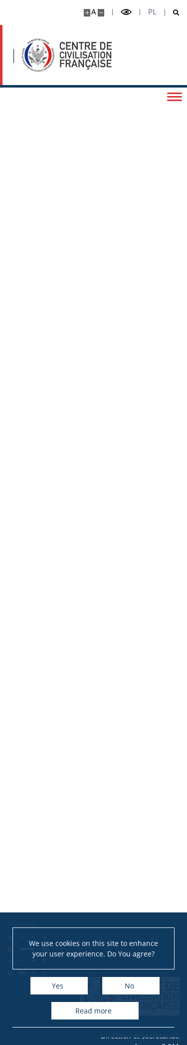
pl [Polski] (152, 12)
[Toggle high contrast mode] (126, 12)
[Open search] (172, 13)
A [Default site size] (93, 12)
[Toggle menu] (174, 96)
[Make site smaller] (101, 13)
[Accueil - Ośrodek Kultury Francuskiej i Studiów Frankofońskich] (66, 55)
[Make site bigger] (87, 13)
